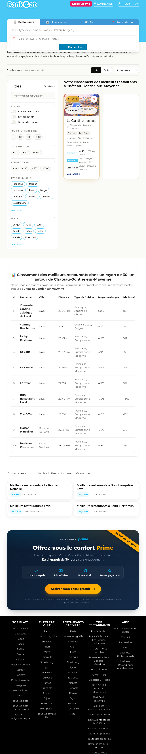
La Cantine (75, 121)
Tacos (40, 231)
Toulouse (46, 677)
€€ (20, 137)
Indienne (17, 196)
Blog (125, 647)
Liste (96, 70)
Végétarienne (19, 203)
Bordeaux (46, 703)
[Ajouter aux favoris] (93, 99)
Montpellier (46, 708)
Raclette (20, 674)
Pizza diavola (20, 628)
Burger (43, 190)
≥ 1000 (45, 168)
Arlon (47, 646)
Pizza (32, 190)
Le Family (26, 367)
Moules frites (20, 690)
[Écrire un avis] (81, 4)
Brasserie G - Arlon (99, 679)
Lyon (47, 667)
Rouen (47, 693)
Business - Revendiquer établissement (125, 665)
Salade (16, 231)
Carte (106, 70)
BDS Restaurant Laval (27, 398)
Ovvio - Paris (99, 674)
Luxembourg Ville (46, 636)
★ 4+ (25, 152)
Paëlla (20, 649)
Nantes (47, 682)
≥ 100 (24, 168)
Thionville (46, 656)
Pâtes (28, 231)
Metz (47, 651)
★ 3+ (15, 152)
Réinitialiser (49, 86)
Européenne (84, 133)
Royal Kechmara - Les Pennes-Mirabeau (99, 640)
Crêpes (20, 659)
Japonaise (18, 190)
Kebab (16, 237)
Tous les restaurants (99, 728)
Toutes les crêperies (99, 738)
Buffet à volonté (20, 680)
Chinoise (31, 196)
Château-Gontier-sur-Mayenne (80, 127)
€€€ (28, 137)
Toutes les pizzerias (99, 733)
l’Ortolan (26, 383)
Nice (73, 713)
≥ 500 (34, 168)
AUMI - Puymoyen (99, 714)
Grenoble (46, 687)
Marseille (47, 672)
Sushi (39, 224)
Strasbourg (46, 662)
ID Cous (25, 352)
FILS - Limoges (99, 669)
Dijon (47, 698)
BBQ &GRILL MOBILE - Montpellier (99, 689)
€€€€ (38, 137)
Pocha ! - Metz (99, 631)
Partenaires (125, 642)
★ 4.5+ (36, 152)
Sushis (20, 654)
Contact (125, 637)
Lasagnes (20, 685)
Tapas (20, 695)
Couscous (20, 633)
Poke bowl (30, 237)
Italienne (33, 184)
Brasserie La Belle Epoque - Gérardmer (99, 661)
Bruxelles (46, 641)
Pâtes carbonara (20, 664)
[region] (73, 373)
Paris (47, 631)
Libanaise (46, 196)
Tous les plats (20, 700)
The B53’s (26, 414)
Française (18, 184)
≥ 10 (15, 168)
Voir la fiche (75, 174)
